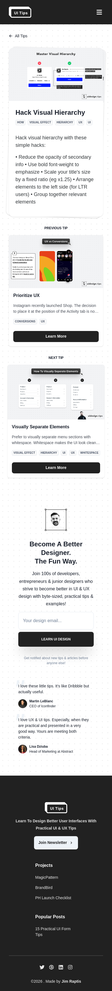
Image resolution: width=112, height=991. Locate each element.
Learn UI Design (56, 639)
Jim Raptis (71, 981)
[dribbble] (51, 967)
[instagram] (70, 967)
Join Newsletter (56, 842)
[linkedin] (60, 967)
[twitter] (42, 967)
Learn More (56, 336)
